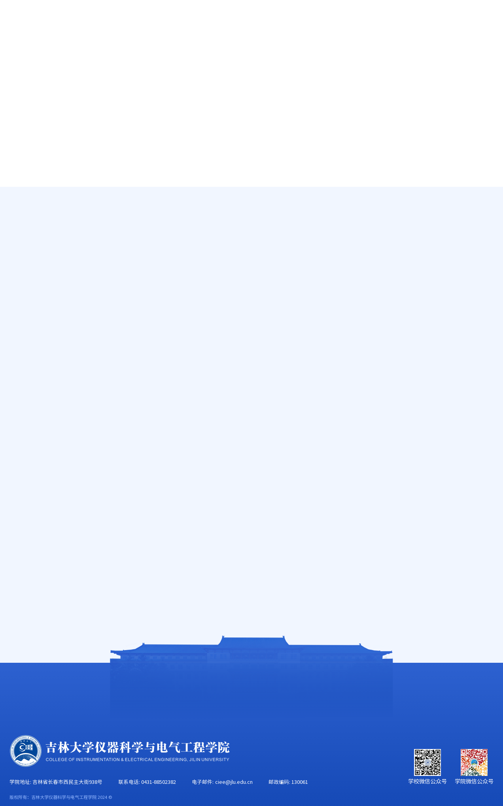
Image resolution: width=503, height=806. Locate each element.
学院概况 (62, 50)
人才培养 (167, 50)
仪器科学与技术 (439, 211)
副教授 (470, 211)
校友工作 (429, 50)
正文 (489, 211)
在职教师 (40, 238)
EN (436, 20)
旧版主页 (463, 20)
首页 (16, 50)
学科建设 (271, 50)
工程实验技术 (46, 280)
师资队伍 (114, 50)
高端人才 (40, 195)
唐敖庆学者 (43, 216)
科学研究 (219, 50)
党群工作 (324, 50)
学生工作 (376, 50)
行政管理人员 (46, 259)
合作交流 (481, 50)
